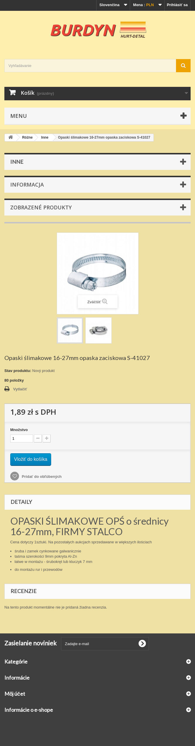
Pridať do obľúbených (41, 476)
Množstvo (19, 430)
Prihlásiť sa (177, 5)
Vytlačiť (20, 389)
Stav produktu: (17, 370)
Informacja (27, 184)
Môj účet (14, 693)
